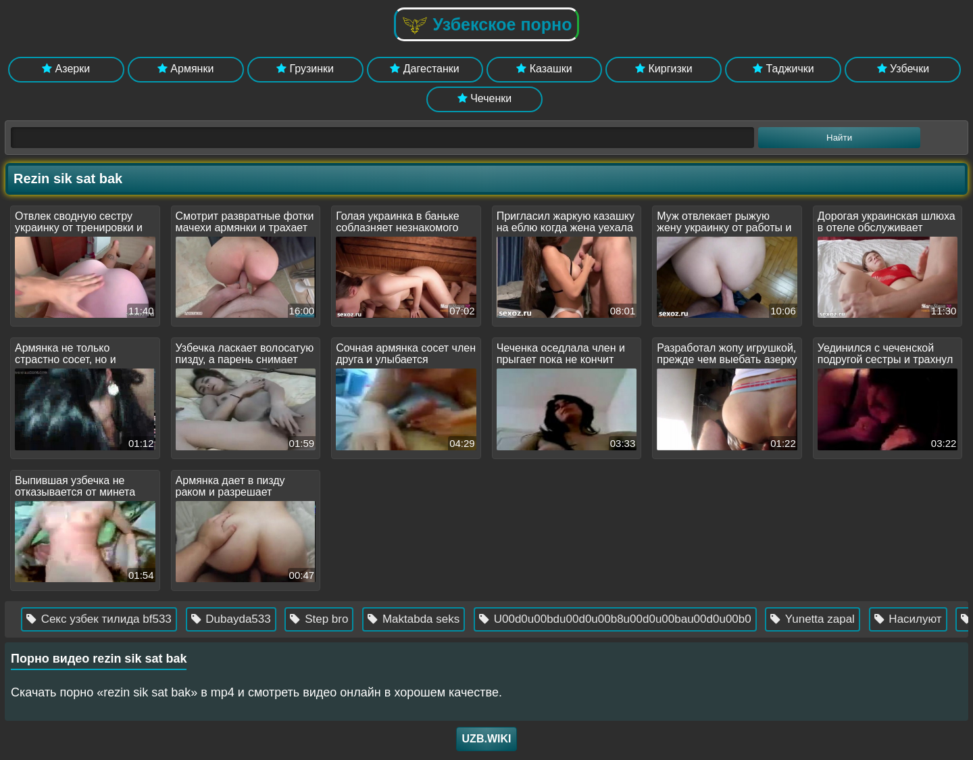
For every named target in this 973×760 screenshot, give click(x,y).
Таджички (783, 68)
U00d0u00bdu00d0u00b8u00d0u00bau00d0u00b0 (637, 619)
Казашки (544, 68)
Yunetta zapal (835, 619)
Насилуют (930, 619)
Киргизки (664, 68)
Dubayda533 (253, 619)
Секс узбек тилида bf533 (121, 619)
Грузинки (305, 68)
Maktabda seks (436, 619)
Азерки (66, 68)
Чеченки (484, 98)
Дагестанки (424, 68)
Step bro (342, 619)
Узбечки (903, 68)
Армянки (185, 68)
